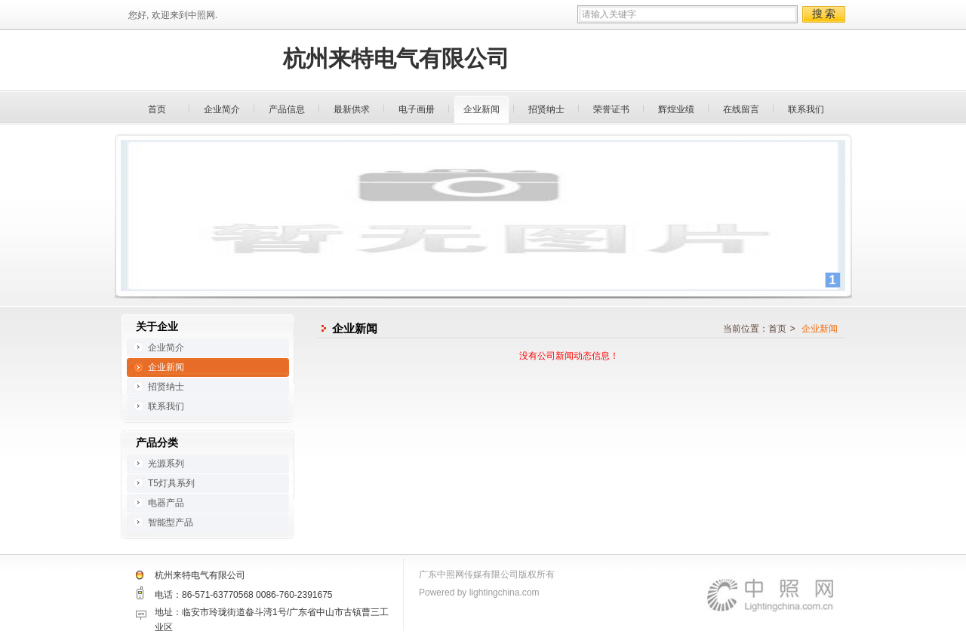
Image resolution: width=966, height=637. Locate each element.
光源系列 (166, 463)
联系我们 (806, 109)
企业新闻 (481, 109)
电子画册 (416, 109)
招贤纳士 (546, 109)
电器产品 (166, 503)
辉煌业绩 (676, 109)
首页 (157, 109)
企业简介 (222, 109)
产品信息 (287, 109)
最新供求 (352, 109)
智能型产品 (170, 522)
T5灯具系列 (171, 483)
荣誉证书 (611, 109)
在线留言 (741, 109)
